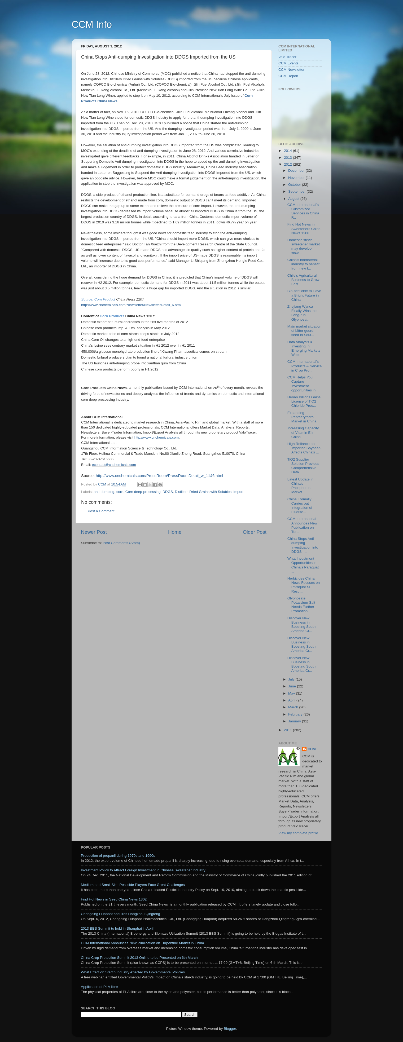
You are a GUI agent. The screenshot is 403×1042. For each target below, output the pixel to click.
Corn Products (112, 316)
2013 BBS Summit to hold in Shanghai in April (117, 928)
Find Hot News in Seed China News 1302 (114, 899)
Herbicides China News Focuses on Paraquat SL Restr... (303, 584)
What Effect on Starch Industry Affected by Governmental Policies (133, 972)
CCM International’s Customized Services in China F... (303, 211)
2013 (288, 158)
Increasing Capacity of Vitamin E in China (303, 432)
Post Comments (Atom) (121, 543)
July (292, 679)
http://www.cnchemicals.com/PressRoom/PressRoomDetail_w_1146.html (159, 476)
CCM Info (92, 24)
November (297, 178)
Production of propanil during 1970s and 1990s (118, 856)
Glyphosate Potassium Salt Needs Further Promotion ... (301, 604)
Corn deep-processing (143, 492)
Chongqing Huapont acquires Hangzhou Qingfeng (120, 914)
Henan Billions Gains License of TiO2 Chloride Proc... (304, 401)
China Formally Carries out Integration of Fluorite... (299, 505)
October (295, 185)
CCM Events (288, 63)
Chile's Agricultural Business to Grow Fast (303, 279)
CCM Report (288, 76)
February (296, 714)
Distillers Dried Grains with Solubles (203, 492)
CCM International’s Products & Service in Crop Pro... (304, 366)
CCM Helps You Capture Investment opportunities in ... (303, 383)
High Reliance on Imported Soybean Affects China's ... (304, 448)
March (293, 707)
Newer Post (94, 532)
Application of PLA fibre (99, 987)
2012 (288, 164)
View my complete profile (298, 833)
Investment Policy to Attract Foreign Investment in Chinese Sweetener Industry (143, 870)
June (292, 686)
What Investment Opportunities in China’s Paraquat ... (303, 565)
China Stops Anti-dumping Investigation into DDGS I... (302, 545)
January (295, 721)
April (292, 700)
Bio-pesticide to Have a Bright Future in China (304, 295)
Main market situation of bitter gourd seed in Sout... (304, 330)
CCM (312, 749)
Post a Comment (101, 511)
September (297, 191)
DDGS (168, 492)
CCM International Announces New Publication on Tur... (302, 525)
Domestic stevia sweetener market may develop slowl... (303, 246)
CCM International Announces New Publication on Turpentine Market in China (142, 943)
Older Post (254, 532)
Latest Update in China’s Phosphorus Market (300, 485)
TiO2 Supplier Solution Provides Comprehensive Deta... (303, 465)
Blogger (230, 1029)
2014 (288, 151)
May (292, 693)
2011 (288, 730)
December (297, 171)
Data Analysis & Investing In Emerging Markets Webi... (304, 348)
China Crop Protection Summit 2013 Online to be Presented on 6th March (139, 958)
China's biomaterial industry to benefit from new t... (303, 264)
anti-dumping (104, 492)
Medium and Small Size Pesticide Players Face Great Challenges (133, 885)
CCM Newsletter (291, 70)
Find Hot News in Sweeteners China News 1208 (304, 228)
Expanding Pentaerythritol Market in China (302, 417)
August (294, 199)
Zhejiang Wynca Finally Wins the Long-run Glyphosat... (302, 312)
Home (174, 532)
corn (119, 492)
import (239, 492)
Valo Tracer (287, 57)
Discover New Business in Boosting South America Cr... (301, 624)
